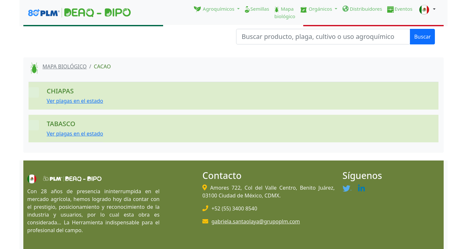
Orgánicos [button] (316, 9)
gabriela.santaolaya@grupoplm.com (255, 221)
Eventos (400, 9)
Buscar (422, 36)
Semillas (257, 9)
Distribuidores (362, 9)
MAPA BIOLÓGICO (64, 66)
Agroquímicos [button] (215, 9)
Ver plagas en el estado (75, 100)
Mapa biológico (284, 12)
